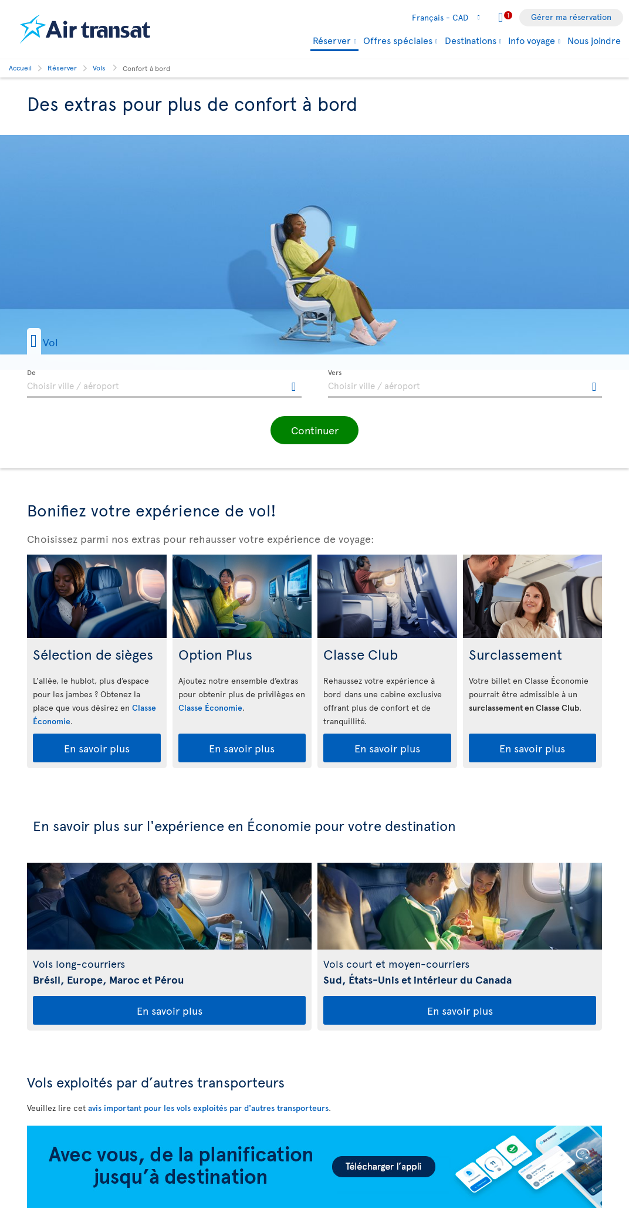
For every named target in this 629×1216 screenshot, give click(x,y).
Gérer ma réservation (571, 16)
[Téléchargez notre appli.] (314, 1204)
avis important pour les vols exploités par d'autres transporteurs (208, 1107)
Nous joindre (594, 39)
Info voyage (531, 40)
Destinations (470, 40)
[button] (67, 341)
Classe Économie (210, 707)
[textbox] (164, 384)
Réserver (331, 41)
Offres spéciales (398, 40)
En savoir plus (97, 748)
